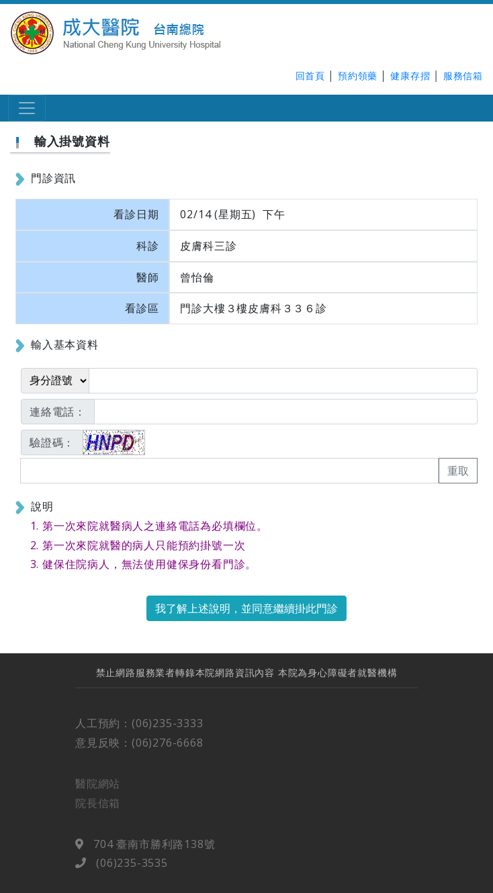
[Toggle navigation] (27, 108)
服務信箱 (463, 75)
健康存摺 (410, 75)
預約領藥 (357, 75)
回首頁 (310, 75)
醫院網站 (97, 789)
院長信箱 (97, 808)
